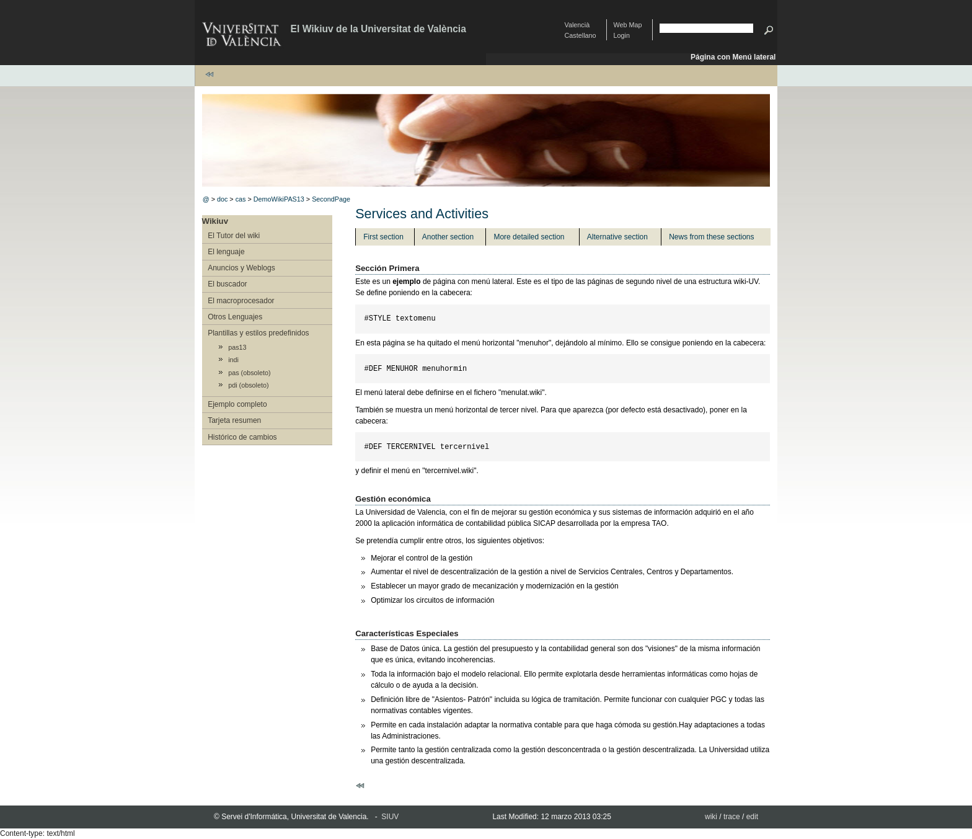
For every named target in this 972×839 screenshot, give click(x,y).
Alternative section (617, 237)
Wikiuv (215, 221)
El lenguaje (226, 251)
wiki (711, 816)
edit (752, 816)
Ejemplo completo (237, 404)
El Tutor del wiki (234, 235)
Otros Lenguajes (235, 317)
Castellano (580, 35)
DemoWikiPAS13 (279, 199)
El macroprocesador (241, 300)
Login (622, 35)
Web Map (628, 25)
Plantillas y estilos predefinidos (258, 333)
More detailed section (528, 237)
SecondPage (331, 199)
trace (731, 816)
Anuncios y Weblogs (241, 268)
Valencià (577, 25)
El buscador (227, 284)
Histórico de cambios (242, 437)
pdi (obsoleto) (248, 385)
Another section (448, 237)
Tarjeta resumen (234, 420)
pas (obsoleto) (249, 372)
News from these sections (711, 237)
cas (241, 199)
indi (233, 359)
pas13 (237, 347)
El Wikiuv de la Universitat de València (378, 29)
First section (383, 237)
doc (222, 199)
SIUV (390, 816)
